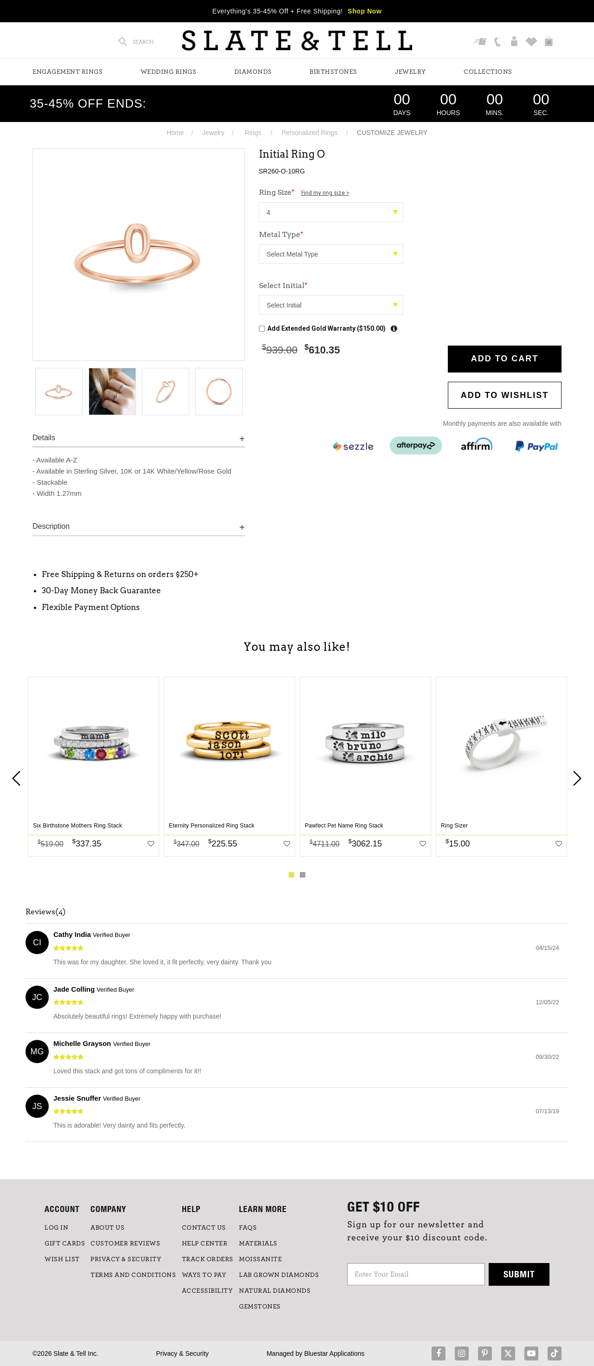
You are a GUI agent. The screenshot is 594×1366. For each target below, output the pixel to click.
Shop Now (364, 11)
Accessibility (207, 1291)
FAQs (248, 1228)
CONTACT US (204, 1228)
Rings (253, 132)
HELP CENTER (205, 1243)
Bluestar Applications (334, 1353)
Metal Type (281, 234)
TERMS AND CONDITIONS (133, 1275)
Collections (488, 72)
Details (43, 438)
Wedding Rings (169, 72)
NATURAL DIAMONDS (274, 1291)
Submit (519, 1274)
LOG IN (56, 1228)
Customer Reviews (125, 1243)
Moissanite (260, 1259)
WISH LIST (62, 1259)
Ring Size (304, 192)
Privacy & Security (182, 1353)
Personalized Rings (310, 132)
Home (175, 132)
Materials (258, 1243)
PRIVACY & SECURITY (125, 1259)
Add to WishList (505, 395)
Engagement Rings (67, 72)
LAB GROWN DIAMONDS (279, 1275)
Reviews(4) (46, 912)
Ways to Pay (204, 1275)
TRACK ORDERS (207, 1259)
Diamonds (253, 72)
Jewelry (410, 72)
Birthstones (333, 72)
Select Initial (283, 285)
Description (51, 526)
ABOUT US (107, 1228)
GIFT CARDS (65, 1243)
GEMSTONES (260, 1306)
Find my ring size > (325, 193)
